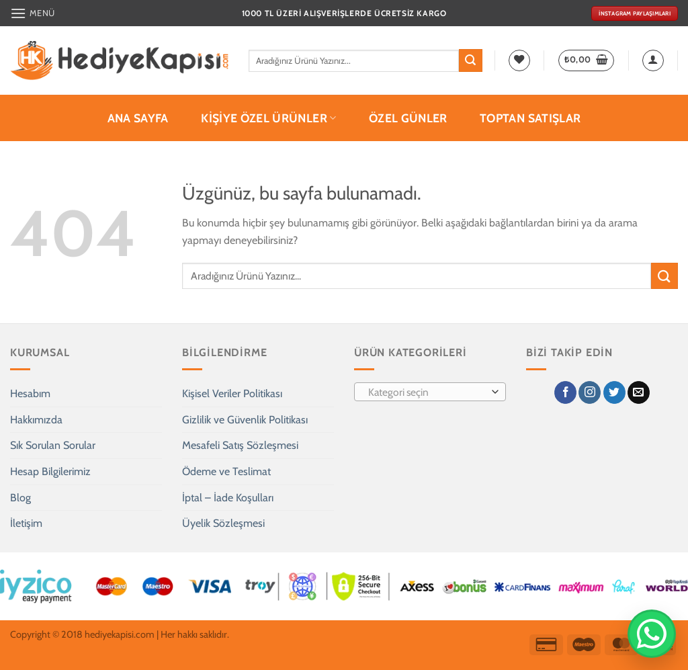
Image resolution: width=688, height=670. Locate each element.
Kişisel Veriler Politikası (232, 393)
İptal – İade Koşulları (227, 497)
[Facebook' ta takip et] (565, 392)
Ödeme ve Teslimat (226, 471)
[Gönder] (470, 60)
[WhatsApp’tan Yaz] (652, 634)
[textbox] (427, 392)
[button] (32, 13)
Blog (20, 497)
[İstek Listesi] (519, 60)
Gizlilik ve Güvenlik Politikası (245, 419)
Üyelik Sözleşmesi (223, 523)
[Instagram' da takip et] (589, 392)
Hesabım (30, 393)
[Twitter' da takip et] (614, 392)
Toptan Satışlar (530, 118)
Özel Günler (408, 118)
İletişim (26, 523)
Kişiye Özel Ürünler (268, 118)
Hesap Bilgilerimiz (50, 471)
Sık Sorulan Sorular (52, 445)
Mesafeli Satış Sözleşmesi (240, 445)
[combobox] (430, 391)
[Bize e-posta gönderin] (639, 392)
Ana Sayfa (138, 118)
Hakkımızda (36, 419)
